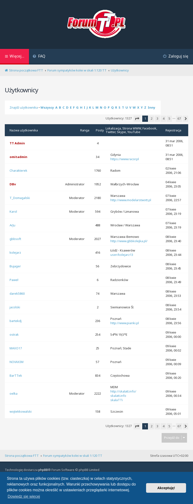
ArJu (12, 225)
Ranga (84, 130)
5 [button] (169, 118)
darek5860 (17, 293)
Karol (13, 211)
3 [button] (157, 118)
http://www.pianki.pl (124, 323)
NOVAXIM (16, 362)
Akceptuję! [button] (166, 488)
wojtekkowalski (21, 411)
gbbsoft (15, 239)
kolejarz (15, 252)
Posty (100, 130)
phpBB (43, 470)
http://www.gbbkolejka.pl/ (129, 241)
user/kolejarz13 (121, 254)
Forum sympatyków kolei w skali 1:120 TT (72, 455)
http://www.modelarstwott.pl (130, 200)
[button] (137, 119)
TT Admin (17, 143)
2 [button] (151, 118)
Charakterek (18, 170)
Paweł (14, 280)
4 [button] (163, 118)
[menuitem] (39, 56)
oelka (13, 393)
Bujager (15, 266)
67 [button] (179, 118)
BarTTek (16, 375)
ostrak (14, 334)
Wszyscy (47, 107)
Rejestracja (173, 130)
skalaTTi (116, 400)
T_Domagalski (20, 198)
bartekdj (16, 321)
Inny (151, 107)
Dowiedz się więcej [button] (24, 496)
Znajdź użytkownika (24, 107)
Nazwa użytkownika (24, 130)
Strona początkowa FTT (22, 455)
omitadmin (18, 157)
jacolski (15, 307)
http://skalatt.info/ (123, 391)
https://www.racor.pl (124, 159)
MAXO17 (16, 348)
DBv (13, 184)
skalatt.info (118, 395)
